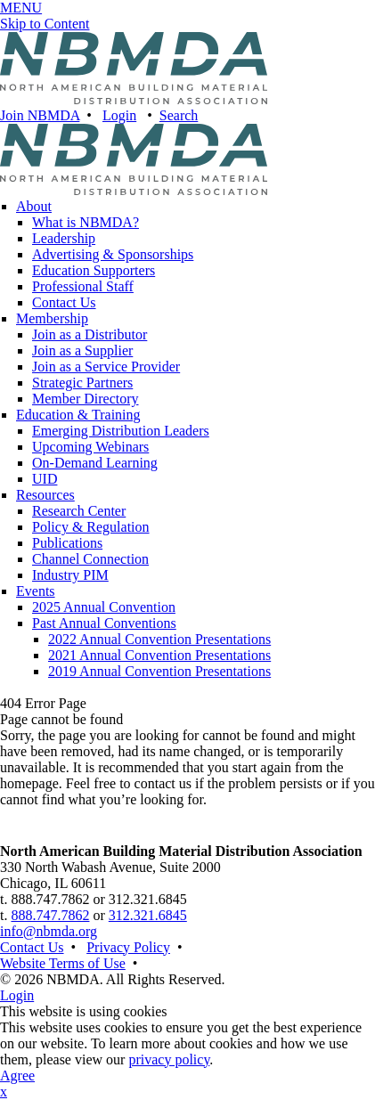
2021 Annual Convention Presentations (159, 655)
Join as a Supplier (82, 350)
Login (119, 115)
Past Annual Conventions (104, 623)
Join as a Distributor (89, 334)
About (34, 206)
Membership (52, 318)
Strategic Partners (82, 382)
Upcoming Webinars (90, 446)
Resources (45, 494)
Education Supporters (93, 270)
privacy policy (168, 1059)
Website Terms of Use (63, 963)
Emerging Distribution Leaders (120, 430)
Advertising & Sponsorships (112, 254)
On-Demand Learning (95, 462)
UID (44, 478)
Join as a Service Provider (106, 366)
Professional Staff (83, 286)
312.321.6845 (148, 915)
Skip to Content (44, 23)
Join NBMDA (39, 115)
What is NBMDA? (85, 222)
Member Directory (85, 398)
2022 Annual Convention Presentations (159, 639)
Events (35, 591)
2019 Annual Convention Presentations (159, 671)
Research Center (79, 510)
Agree (17, 1075)
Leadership (63, 238)
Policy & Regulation (91, 526)
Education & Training (78, 414)
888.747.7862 (50, 915)
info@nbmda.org (48, 931)
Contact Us (64, 302)
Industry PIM (70, 575)
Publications (67, 542)
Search (179, 115)
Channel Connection (90, 558)
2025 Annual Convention (103, 607)
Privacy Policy (128, 947)
